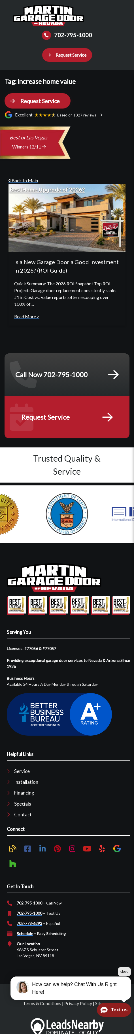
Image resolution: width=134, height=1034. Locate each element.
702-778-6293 (29, 923)
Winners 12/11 (29, 146)
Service (22, 771)
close (124, 972)
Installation (26, 782)
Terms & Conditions (42, 1003)
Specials (22, 804)
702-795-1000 (29, 903)
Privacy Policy (78, 1003)
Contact (23, 815)
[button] (67, 55)
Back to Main (23, 180)
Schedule (25, 933)
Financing (24, 793)
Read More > (26, 316)
